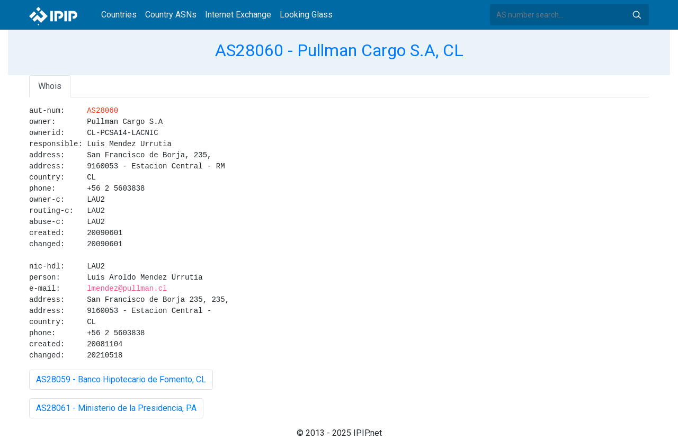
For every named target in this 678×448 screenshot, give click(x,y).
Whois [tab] (49, 86)
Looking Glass (306, 15)
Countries (119, 15)
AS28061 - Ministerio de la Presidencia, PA (116, 408)
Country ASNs (171, 15)
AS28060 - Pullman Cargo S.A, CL (339, 50)
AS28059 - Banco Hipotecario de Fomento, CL (121, 379)
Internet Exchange (238, 15)
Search (637, 15)
